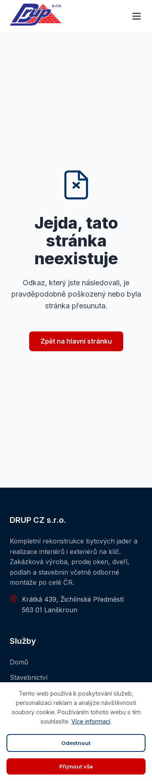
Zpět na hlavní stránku (76, 341)
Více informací (90, 721)
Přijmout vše (76, 766)
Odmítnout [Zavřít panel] (76, 743)
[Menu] (136, 16)
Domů (19, 662)
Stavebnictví (28, 677)
